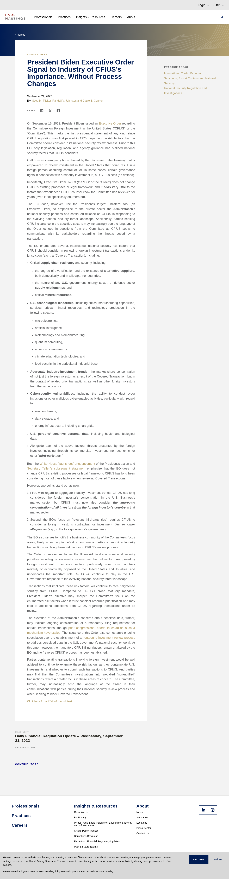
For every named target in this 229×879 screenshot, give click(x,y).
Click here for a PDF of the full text (49, 701)
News (140, 812)
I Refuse (217, 859)
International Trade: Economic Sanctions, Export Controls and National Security (190, 78)
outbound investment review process (109, 637)
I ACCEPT (198, 859)
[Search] (221, 17)
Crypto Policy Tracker (86, 830)
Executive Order (110, 123)
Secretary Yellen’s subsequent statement (56, 468)
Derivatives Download (86, 836)
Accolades (142, 817)
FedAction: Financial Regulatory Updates (97, 841)
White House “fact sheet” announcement (67, 463)
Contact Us (143, 833)
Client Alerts (37, 54)
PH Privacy (80, 817)
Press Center (144, 828)
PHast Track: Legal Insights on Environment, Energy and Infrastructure (103, 824)
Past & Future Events (86, 846)
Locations (142, 822)
